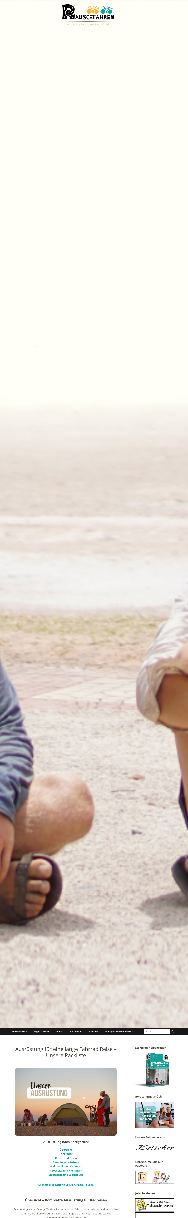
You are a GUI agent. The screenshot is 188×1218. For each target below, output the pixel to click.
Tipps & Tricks (41, 1031)
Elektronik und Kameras (66, 1166)
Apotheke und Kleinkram (66, 1170)
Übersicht (66, 1149)
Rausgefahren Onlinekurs (119, 1031)
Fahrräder (65, 1154)
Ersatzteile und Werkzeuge (66, 1174)
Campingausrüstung (66, 1162)
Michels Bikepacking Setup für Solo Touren (66, 1185)
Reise (59, 1031)
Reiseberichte (19, 1031)
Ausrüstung (75, 1031)
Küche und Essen (66, 1158)
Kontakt (93, 1031)
